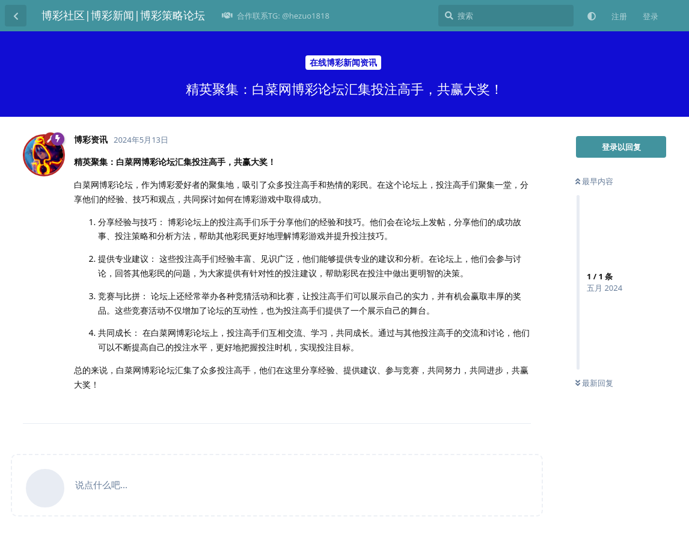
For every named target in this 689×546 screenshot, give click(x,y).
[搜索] (506, 15)
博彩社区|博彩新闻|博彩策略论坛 (123, 15)
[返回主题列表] (15, 15)
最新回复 (594, 382)
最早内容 (594, 181)
